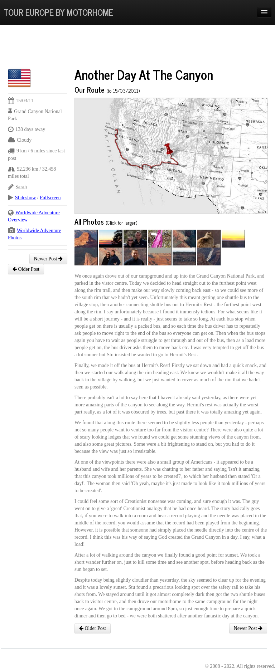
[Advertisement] (138, 48)
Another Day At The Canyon (143, 74)
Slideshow (25, 197)
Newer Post (48, 258)
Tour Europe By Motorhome (58, 12)
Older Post (26, 269)
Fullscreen (50, 197)
